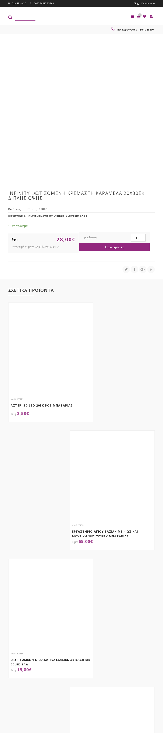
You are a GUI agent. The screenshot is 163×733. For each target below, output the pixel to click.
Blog (135, 3)
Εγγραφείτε (102, 669)
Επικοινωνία (148, 3)
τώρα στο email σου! (43, 660)
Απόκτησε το (115, 247)
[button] (139, 16)
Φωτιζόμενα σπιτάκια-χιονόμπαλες (58, 216)
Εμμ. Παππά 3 (17, 3)
